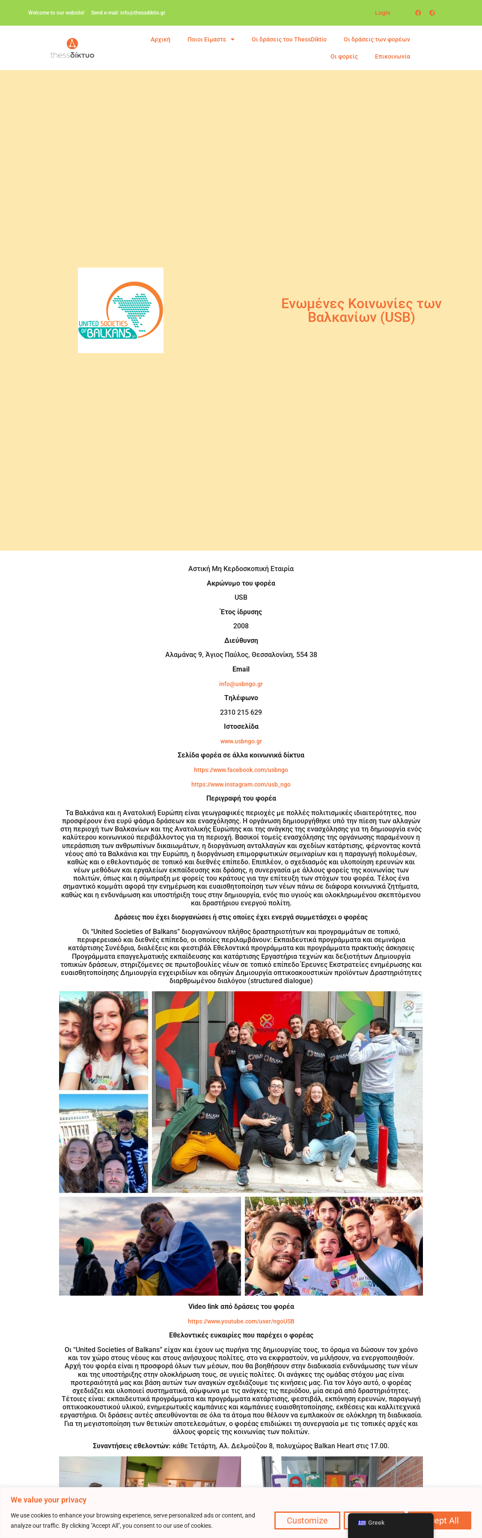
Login (382, 12)
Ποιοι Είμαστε (211, 39)
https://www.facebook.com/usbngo (241, 769)
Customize (305, 1520)
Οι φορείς (344, 56)
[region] (241, 1512)
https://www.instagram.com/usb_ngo (241, 784)
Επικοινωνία (392, 56)
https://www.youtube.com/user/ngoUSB (241, 1321)
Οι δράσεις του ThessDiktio (289, 39)
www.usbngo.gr (241, 741)
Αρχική (160, 39)
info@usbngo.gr (241, 684)
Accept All (439, 1520)
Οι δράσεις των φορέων (377, 39)
